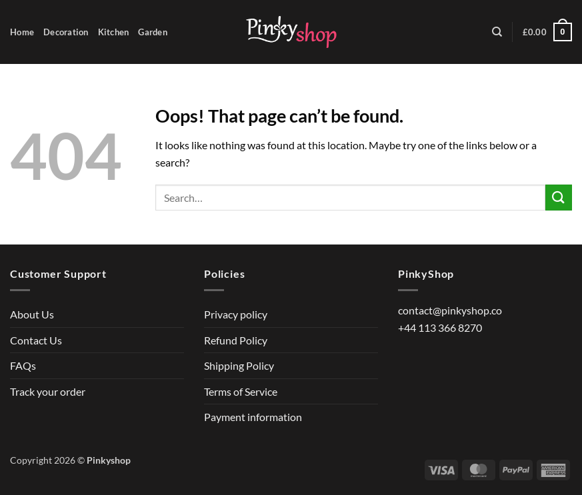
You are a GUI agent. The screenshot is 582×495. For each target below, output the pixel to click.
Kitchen (113, 32)
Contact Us (36, 340)
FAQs (23, 365)
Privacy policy (235, 314)
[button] (547, 32)
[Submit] (558, 198)
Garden (152, 32)
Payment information (253, 416)
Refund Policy (235, 340)
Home (22, 32)
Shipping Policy (239, 365)
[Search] (497, 32)
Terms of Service (240, 391)
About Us (32, 314)
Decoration (66, 32)
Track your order (47, 391)
